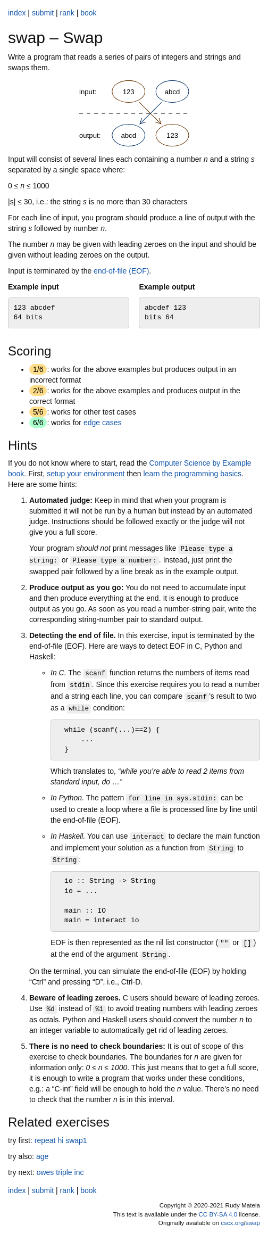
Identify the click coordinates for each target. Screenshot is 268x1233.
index (17, 13)
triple (64, 1172)
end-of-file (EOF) (121, 271)
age (42, 1156)
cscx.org (232, 1222)
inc (79, 1172)
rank (67, 13)
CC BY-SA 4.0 (217, 1214)
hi (60, 1140)
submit (43, 13)
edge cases (102, 422)
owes (45, 1172)
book (88, 13)
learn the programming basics (192, 473)
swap (253, 1222)
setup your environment (85, 473)
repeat (45, 1140)
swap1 (76, 1140)
